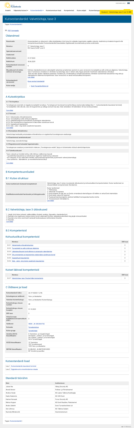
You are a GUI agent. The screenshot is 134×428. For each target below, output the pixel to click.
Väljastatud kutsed (21, 11)
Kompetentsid (69, 10)
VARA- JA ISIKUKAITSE (36, 324)
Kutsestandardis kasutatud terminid (23, 366)
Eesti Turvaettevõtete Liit (39, 86)
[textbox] (128, 3)
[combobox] (129, 3)
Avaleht (8, 10)
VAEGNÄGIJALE (121, 3)
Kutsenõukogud (94, 10)
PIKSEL (129, 426)
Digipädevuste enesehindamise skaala (24, 369)
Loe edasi (31, 77)
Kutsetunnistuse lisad (53, 10)
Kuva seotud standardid (36, 81)
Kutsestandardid (37, 11)
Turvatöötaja (32, 331)
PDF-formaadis (13, 31)
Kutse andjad (81, 10)
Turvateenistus (33, 327)
